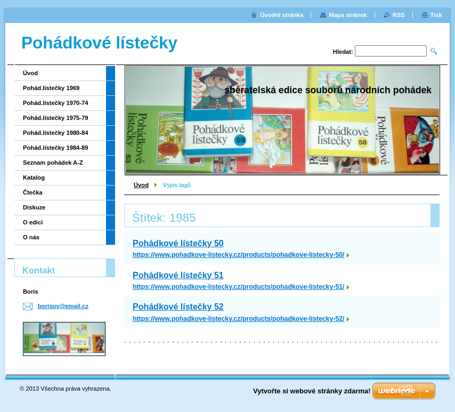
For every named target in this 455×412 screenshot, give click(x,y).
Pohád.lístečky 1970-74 (55, 103)
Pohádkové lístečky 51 (178, 275)
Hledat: (343, 52)
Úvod (141, 185)
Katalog (34, 177)
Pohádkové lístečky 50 (178, 243)
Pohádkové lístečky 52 (178, 306)
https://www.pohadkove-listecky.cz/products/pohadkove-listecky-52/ (239, 318)
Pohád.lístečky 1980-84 (55, 133)
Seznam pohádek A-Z (53, 162)
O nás (31, 237)
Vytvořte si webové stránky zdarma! (312, 391)
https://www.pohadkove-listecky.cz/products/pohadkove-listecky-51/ (239, 286)
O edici (33, 222)
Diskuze (34, 207)
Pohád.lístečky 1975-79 (55, 118)
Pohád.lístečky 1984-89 (55, 147)
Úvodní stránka (281, 15)
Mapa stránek (348, 15)
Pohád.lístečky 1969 (51, 88)
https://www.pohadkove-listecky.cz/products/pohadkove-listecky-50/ (239, 254)
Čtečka (33, 192)
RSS (399, 15)
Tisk (436, 15)
